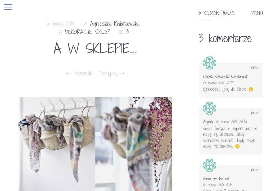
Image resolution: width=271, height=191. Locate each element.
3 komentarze (216, 13)
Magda (208, 122)
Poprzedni (79, 73)
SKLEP (102, 32)
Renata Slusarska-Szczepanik (225, 76)
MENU (256, 13)
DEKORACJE (78, 32)
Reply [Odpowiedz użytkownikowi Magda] (255, 113)
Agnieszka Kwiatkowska (114, 24)
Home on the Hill (215, 179)
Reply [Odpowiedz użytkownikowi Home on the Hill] (255, 170)
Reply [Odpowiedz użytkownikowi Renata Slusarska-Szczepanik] (255, 68)
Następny (112, 73)
